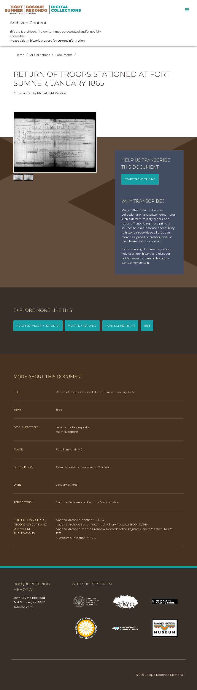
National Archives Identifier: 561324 (80, 520)
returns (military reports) (38, 325)
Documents (64, 54)
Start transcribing (140, 179)
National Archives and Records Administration (87, 502)
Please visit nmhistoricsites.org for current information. (47, 40)
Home (20, 54)
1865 (147, 325)
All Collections (40, 54)
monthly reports (82, 325)
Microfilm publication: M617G (76, 537)
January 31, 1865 (66, 484)
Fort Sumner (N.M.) (120, 325)
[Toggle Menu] (187, 9)
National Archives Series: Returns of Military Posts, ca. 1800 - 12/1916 (102, 524)
